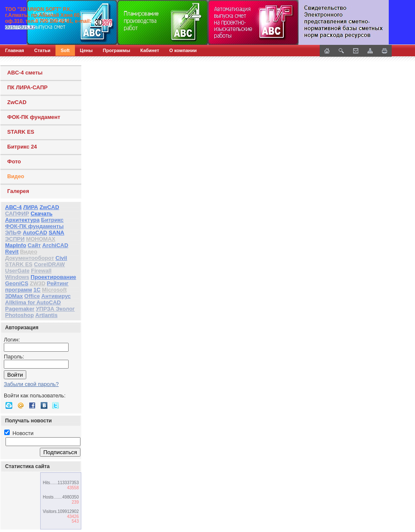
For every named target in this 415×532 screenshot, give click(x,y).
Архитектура (22, 220)
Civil (61, 258)
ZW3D (37, 283)
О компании (183, 50)
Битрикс (52, 220)
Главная (14, 50)
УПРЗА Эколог (55, 309)
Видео (15, 176)
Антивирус (56, 296)
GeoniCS (16, 283)
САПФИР (17, 213)
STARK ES (20, 132)
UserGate (17, 270)
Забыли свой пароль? (31, 384)
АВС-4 (13, 207)
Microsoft (54, 290)
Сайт (34, 245)
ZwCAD (17, 102)
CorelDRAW (49, 264)
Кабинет (149, 50)
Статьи (42, 50)
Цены (86, 50)
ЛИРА (30, 207)
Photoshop (19, 315)
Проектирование (53, 277)
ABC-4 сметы (24, 72)
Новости (18, 433)
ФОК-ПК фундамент (33, 117)
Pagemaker (19, 309)
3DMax (14, 296)
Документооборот (29, 258)
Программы (116, 50)
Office (32, 296)
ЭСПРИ (15, 239)
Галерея (18, 191)
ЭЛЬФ (13, 232)
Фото (14, 161)
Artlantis (46, 315)
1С (37, 290)
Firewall (41, 270)
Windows (17, 277)
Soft (65, 50)
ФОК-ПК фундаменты (34, 226)
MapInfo (15, 245)
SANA (56, 232)
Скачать (41, 213)
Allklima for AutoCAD (33, 302)
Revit (12, 251)
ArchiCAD (55, 245)
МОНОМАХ (40, 239)
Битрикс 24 (22, 146)
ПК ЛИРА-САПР (27, 87)
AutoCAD (35, 232)
